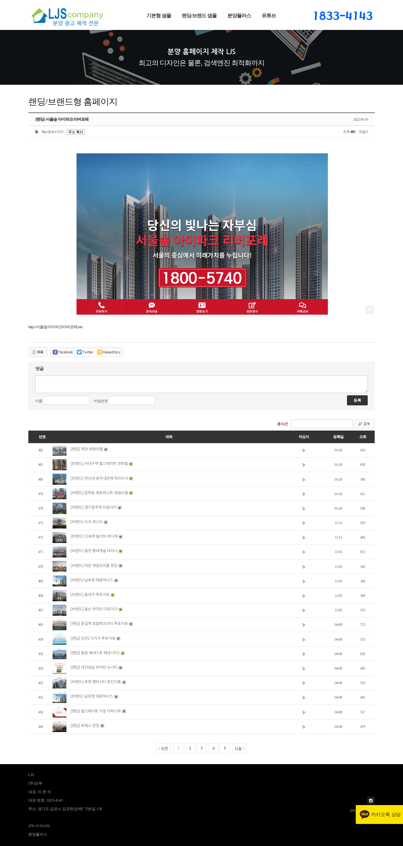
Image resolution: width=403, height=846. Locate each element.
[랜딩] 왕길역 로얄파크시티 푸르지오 (99, 624)
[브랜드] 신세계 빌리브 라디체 (93, 536)
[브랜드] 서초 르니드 (86, 522)
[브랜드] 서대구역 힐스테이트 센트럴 (99, 464)
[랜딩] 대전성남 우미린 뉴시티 (93, 667)
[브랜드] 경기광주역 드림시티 (93, 507)
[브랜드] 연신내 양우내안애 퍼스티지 (99, 478)
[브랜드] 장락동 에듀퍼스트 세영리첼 (99, 493)
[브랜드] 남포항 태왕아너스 (91, 580)
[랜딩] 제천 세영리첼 (86, 449)
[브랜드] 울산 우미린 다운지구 (93, 609)
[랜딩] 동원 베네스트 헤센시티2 (95, 653)
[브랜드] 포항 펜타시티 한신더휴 (95, 682)
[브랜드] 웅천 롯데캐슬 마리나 (93, 551)
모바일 (355, 810)
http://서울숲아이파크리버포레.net (55, 326)
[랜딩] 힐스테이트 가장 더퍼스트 (95, 711)
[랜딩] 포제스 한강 (84, 726)
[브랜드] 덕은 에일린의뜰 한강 (93, 566)
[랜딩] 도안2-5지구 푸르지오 (92, 638)
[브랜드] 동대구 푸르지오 (90, 595)
